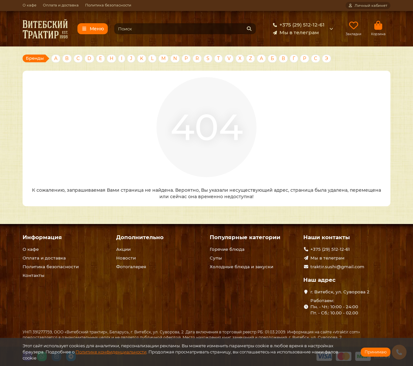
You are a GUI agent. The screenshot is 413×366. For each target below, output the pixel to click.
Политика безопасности (108, 5)
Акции (123, 249)
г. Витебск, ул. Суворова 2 (339, 291)
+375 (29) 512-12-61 (297, 24)
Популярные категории (245, 237)
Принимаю (376, 352)
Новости (126, 258)
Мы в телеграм (294, 32)
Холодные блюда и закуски (241, 266)
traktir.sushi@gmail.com (337, 266)
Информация (42, 237)
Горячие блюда (227, 249)
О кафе (29, 5)
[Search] (185, 28)
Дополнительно (140, 237)
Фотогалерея (131, 266)
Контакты (34, 275)
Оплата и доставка (61, 5)
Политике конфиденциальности (111, 351)
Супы (216, 258)
